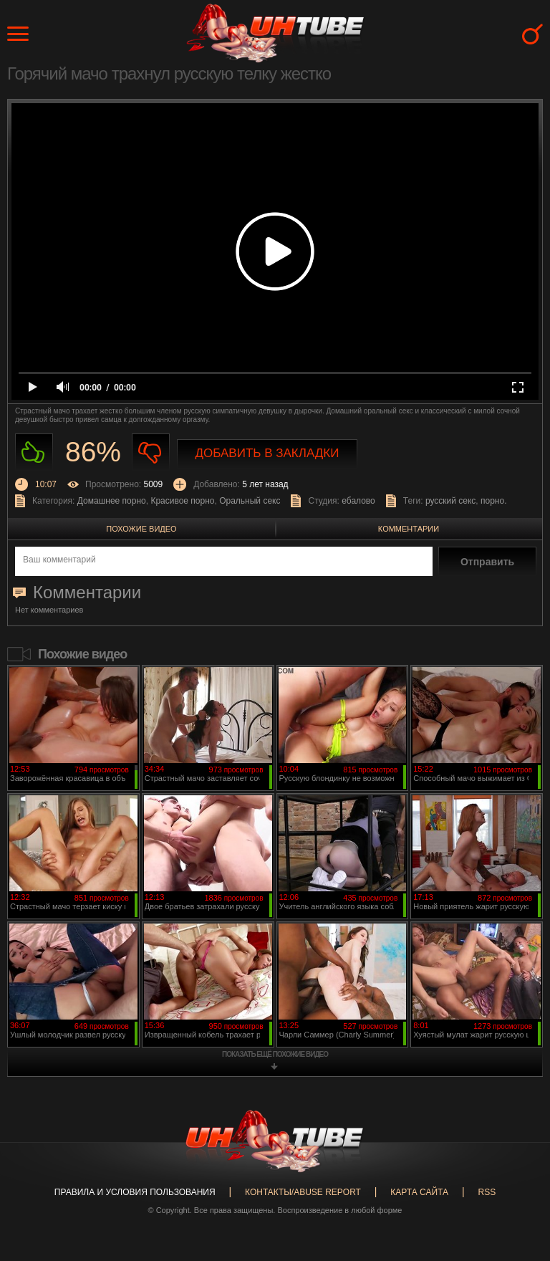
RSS (487, 1192)
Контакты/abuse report (303, 1192)
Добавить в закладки (267, 453)
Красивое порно (182, 501)
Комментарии (408, 528)
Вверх (518, 1187)
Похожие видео (141, 528)
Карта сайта (419, 1192)
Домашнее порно (111, 501)
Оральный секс (249, 501)
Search (532, 34)
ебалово (358, 501)
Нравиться (34, 452)
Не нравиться (151, 452)
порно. (493, 501)
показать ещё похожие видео (275, 1054)
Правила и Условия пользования (135, 1192)
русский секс (450, 501)
